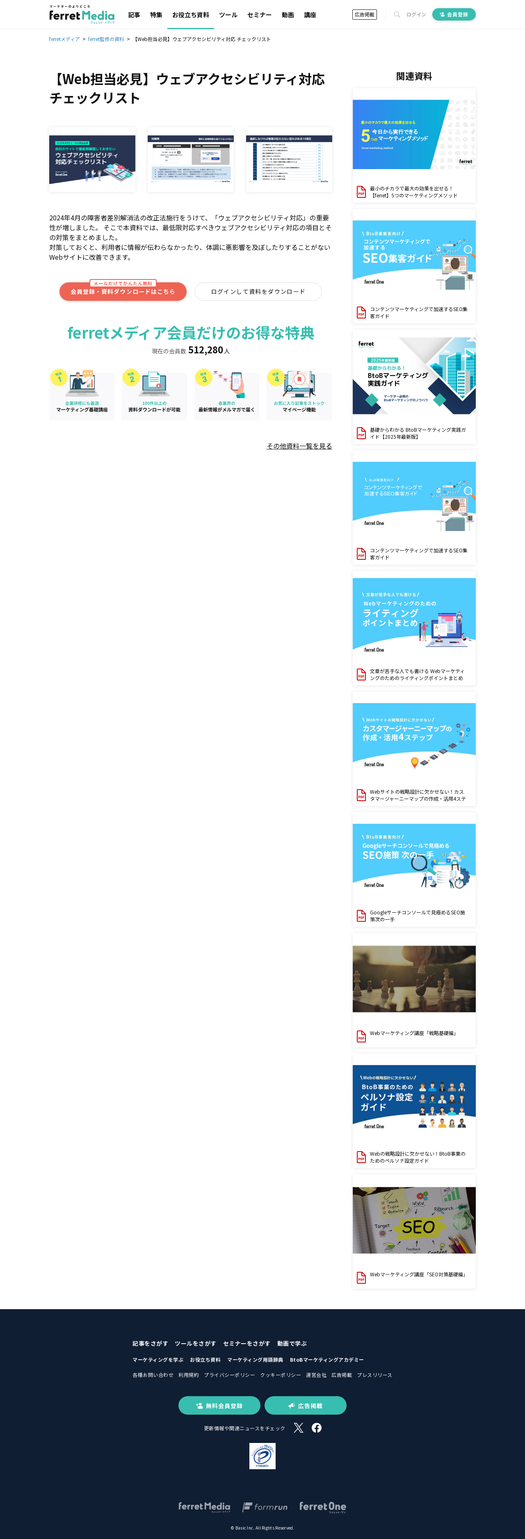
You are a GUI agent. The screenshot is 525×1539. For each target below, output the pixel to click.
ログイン (416, 14)
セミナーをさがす (247, 1343)
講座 (310, 14)
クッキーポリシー (280, 1374)
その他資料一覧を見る (299, 446)
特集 (156, 14)
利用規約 (188, 1374)
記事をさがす (150, 1343)
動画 (288, 14)
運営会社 (316, 1374)
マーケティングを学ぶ (157, 1359)
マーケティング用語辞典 (255, 1359)
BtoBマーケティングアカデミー (327, 1359)
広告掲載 (364, 14)
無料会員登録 (219, 1406)
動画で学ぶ (292, 1343)
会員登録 (454, 14)
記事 (134, 14)
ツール (228, 14)
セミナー (259, 14)
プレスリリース (375, 1374)
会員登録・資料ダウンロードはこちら (123, 289)
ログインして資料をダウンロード (258, 291)
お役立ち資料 (190, 14)
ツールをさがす (196, 1343)
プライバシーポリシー (229, 1374)
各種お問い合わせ (152, 1374)
